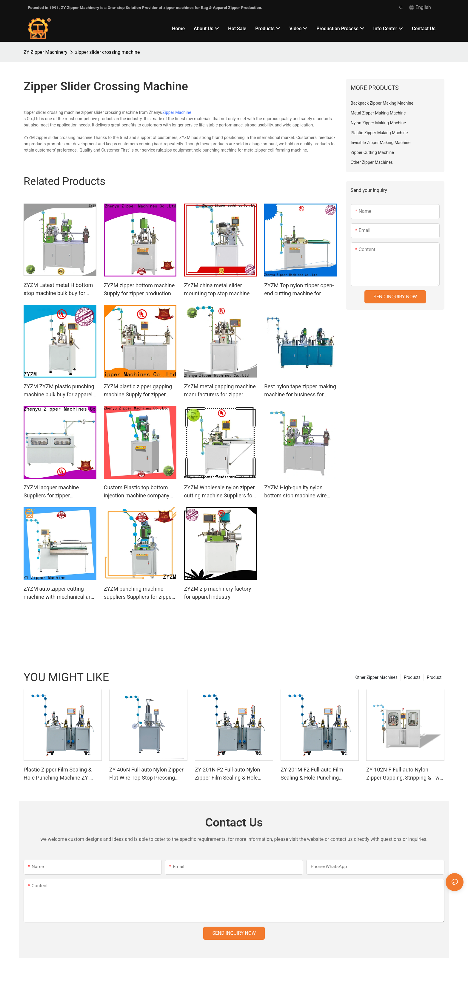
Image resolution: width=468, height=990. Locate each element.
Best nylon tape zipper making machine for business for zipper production (300, 390)
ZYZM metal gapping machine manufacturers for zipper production (220, 390)
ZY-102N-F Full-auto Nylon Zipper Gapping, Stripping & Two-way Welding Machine (405, 774)
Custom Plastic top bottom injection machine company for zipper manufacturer (137, 491)
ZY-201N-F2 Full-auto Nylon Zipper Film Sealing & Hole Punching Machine (227, 774)
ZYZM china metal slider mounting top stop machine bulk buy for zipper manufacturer (217, 289)
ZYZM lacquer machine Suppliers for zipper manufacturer (51, 491)
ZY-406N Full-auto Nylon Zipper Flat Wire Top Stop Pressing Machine (146, 774)
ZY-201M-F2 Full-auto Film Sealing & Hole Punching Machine (312, 774)
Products (412, 677)
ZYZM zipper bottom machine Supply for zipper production (139, 289)
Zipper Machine (176, 112)
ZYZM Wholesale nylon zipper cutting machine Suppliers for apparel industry (219, 491)
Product (434, 677)
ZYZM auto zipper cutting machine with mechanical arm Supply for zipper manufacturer (59, 593)
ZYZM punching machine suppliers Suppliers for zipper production (138, 593)
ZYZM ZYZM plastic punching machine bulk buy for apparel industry (59, 390)
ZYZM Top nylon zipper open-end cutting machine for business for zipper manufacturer (299, 289)
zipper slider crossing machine (107, 52)
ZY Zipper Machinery (45, 52)
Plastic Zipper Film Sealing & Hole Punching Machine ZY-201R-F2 (58, 774)
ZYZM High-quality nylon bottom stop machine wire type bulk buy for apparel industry (295, 491)
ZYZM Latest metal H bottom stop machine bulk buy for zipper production (58, 289)
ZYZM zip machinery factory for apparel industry (217, 593)
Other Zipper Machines (376, 677)
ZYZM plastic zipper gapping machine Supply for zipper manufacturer (138, 390)
